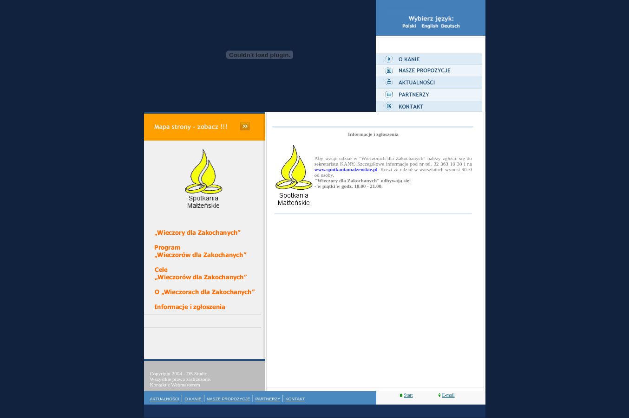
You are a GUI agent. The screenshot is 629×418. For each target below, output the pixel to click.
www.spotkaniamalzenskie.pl (346, 169)
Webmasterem (185, 384)
